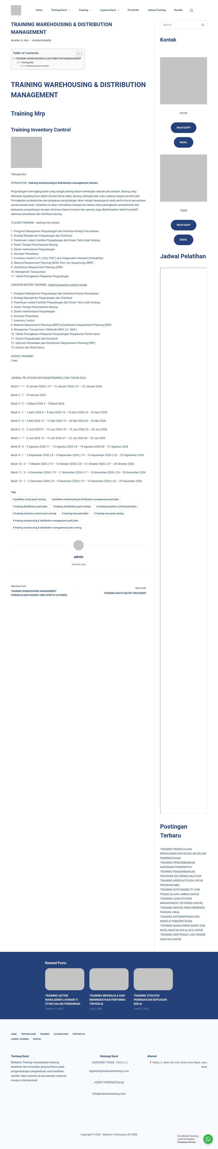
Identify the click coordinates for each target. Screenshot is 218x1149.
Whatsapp (184, 127)
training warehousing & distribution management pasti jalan (46, 520)
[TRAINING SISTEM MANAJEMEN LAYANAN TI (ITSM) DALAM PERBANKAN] (64, 979)
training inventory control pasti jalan (116, 506)
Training (86, 10)
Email (183, 239)
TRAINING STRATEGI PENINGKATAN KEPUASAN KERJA (150, 999)
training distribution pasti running (72, 506)
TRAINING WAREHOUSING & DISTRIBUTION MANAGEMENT (48, 58)
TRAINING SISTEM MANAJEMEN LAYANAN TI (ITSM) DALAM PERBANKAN (62, 999)
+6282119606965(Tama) (109, 1082)
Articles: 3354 (78, 564)
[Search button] (203, 24)
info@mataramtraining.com (109, 1093)
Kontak (178, 10)
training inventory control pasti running (34, 513)
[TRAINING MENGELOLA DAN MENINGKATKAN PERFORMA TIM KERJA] (109, 979)
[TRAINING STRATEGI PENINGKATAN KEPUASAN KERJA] (153, 979)
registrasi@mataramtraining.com (109, 1071)
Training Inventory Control (37, 66)
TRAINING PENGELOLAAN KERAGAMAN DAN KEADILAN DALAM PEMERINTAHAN (183, 854)
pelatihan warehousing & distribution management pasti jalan (85, 499)
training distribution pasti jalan (30, 506)
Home (39, 10)
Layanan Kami (110, 10)
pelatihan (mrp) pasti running (29, 499)
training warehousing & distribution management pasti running (47, 527)
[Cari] (191, 10)
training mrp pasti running (109, 513)
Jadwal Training (157, 10)
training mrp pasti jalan (75, 513)
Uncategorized (43, 40)
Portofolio (133, 10)
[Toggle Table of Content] (77, 54)
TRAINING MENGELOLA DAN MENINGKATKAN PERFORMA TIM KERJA (107, 999)
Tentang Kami (61, 10)
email (183, 142)
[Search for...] (179, 24)
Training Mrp (27, 62)
